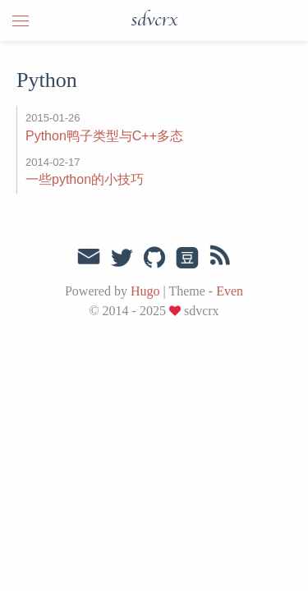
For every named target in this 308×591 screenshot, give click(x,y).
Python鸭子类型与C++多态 (104, 136)
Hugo (145, 291)
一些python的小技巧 (84, 179)
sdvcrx (154, 20)
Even (229, 291)
